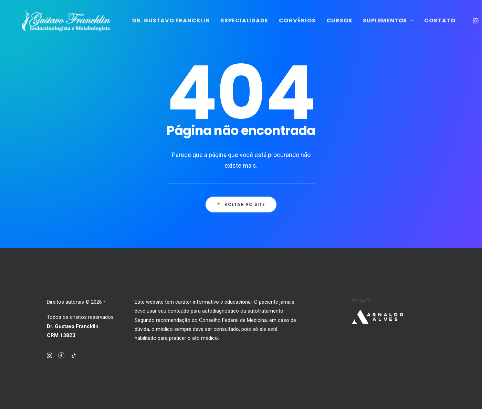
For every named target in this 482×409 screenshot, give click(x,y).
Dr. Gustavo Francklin (205, 26)
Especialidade (278, 26)
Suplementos (422, 26)
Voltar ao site (241, 211)
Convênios (331, 26)
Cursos (373, 26)
